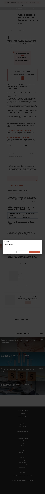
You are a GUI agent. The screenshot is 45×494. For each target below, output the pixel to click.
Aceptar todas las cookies (34, 251)
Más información (18, 248)
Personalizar (22, 251)
